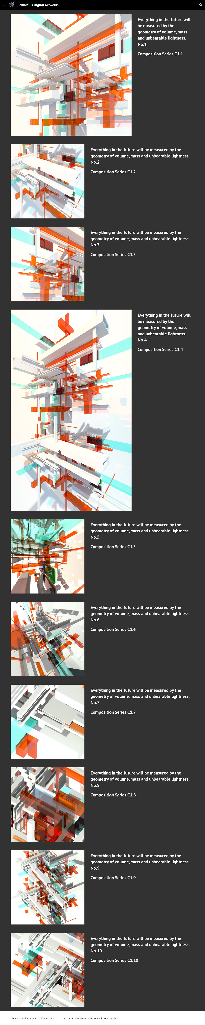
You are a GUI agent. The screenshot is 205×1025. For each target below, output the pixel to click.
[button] (4, 5)
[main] (165, 36)
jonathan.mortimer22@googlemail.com (39, 1018)
